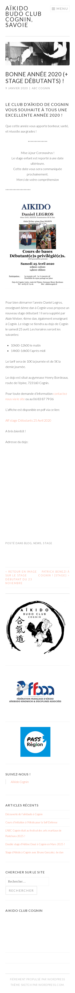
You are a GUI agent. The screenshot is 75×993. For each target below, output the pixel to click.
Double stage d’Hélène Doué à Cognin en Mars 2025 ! (35, 844)
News (37, 543)
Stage (47, 543)
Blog (28, 543)
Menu (62, 8)
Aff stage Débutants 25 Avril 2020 (28, 420)
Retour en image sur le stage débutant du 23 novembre (21, 577)
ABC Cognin (41, 88)
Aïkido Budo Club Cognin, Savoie (23, 16)
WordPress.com (51, 984)
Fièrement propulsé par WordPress (37, 979)
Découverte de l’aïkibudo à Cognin (24, 814)
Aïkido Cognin (20, 782)
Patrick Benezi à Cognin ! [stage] (54, 573)
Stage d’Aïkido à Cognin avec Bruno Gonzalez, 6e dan (34, 852)
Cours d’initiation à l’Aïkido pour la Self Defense (31, 822)
